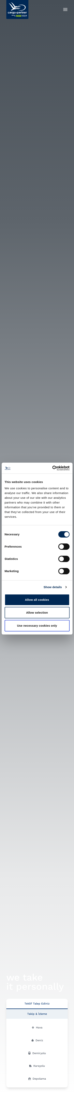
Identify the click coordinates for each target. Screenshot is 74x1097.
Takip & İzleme (37, 1013)
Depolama (37, 1078)
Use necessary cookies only (37, 625)
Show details (53, 587)
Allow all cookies (37, 599)
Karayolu (37, 1065)
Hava (37, 1027)
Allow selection (37, 612)
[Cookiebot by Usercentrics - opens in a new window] (52, 468)
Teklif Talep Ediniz (37, 1003)
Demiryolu (37, 1053)
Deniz (37, 1040)
